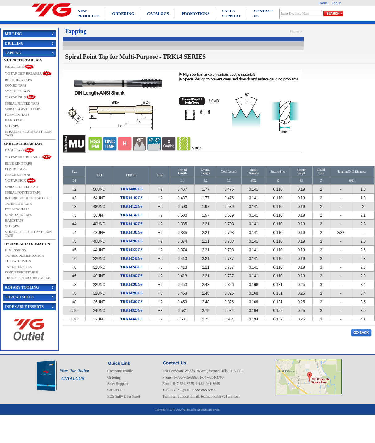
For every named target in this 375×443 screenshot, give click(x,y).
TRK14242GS (131, 258)
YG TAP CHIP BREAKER (23, 73)
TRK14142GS (131, 215)
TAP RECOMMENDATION (24, 255)
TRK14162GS (131, 224)
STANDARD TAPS (18, 215)
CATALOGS (158, 13)
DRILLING (14, 43)
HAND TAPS (14, 120)
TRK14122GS (131, 206)
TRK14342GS (131, 319)
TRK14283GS (131, 293)
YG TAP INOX (15, 97)
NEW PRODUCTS (89, 13)
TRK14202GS (131, 241)
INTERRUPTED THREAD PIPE (28, 198)
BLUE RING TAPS (18, 80)
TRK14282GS (131, 284)
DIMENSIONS (15, 250)
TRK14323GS (131, 310)
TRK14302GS (131, 301)
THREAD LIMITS (18, 261)
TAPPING (13, 53)
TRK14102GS (131, 198)
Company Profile (120, 371)
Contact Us (115, 390)
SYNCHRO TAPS (17, 91)
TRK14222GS (131, 249)
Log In (336, 3)
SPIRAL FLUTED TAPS (22, 103)
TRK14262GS (131, 275)
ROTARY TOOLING (22, 287)
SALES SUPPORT (231, 13)
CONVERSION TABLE (21, 272)
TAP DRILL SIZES (18, 267)
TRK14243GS (131, 267)
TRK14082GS (131, 189)
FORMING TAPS (17, 114)
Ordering (114, 377)
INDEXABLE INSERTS (24, 306)
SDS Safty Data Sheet (123, 396)
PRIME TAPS (14, 66)
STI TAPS (12, 125)
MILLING (13, 34)
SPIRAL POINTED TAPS (23, 109)
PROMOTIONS (195, 13)
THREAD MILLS (19, 297)
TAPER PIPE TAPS (18, 203)
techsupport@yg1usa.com (220, 396)
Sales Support (117, 383)
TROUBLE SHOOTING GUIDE (27, 278)
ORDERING (123, 13)
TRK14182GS (131, 232)
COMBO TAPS (15, 85)
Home (323, 3)
